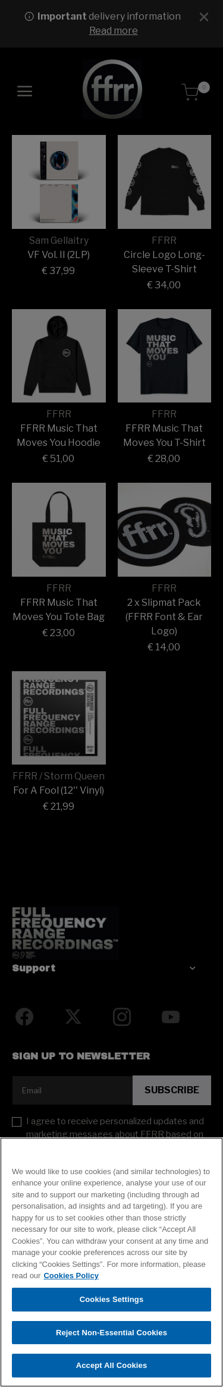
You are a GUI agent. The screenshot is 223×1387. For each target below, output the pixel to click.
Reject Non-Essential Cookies (111, 1336)
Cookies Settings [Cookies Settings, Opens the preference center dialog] (112, 1302)
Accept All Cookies (111, 1369)
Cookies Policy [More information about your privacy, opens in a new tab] (70, 1279)
